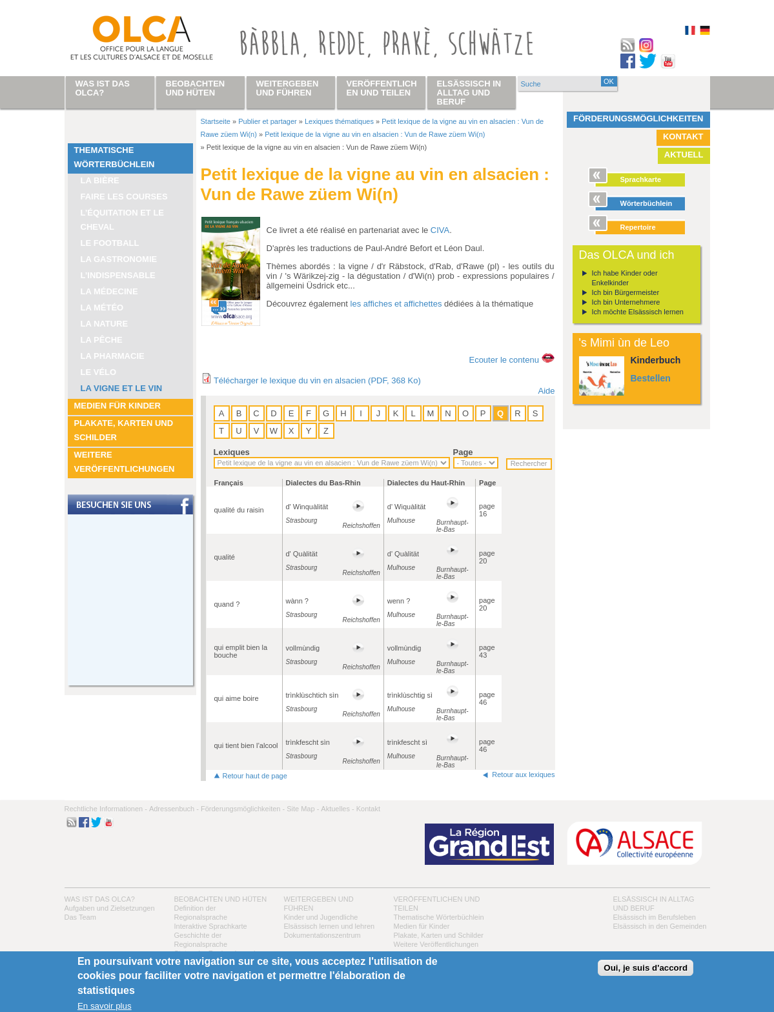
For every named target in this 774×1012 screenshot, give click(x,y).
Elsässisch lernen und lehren (329, 926)
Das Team (80, 917)
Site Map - (303, 809)
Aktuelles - (337, 809)
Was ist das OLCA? (100, 899)
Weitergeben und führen (287, 88)
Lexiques (232, 452)
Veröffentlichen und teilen (382, 88)
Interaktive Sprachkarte (210, 926)
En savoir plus (104, 1006)
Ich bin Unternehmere (626, 302)
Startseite (215, 121)
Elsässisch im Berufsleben (654, 917)
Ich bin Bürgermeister (626, 292)
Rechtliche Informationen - (106, 809)
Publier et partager (267, 121)
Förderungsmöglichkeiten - (243, 809)
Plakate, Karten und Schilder (124, 430)
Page (463, 452)
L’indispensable (118, 275)
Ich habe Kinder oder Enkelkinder (625, 278)
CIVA (440, 230)
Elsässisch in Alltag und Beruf (469, 92)
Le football (110, 243)
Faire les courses (124, 196)
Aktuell (684, 154)
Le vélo (99, 372)
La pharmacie (113, 356)
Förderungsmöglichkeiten (638, 118)
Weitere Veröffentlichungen (124, 462)
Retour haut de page (255, 776)
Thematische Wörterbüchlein (114, 157)
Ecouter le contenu (503, 360)
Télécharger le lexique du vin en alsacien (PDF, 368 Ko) (317, 380)
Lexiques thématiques (339, 121)
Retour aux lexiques (523, 774)
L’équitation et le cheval (123, 220)
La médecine (109, 291)
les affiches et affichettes (396, 304)
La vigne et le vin (122, 388)
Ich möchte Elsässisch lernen (638, 312)
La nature (104, 324)
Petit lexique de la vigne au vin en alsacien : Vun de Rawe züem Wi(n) (375, 134)
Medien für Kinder (117, 405)
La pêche (102, 340)
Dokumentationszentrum (322, 935)
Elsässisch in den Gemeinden (660, 926)
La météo (102, 307)
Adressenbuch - (174, 809)
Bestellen (651, 378)
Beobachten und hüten (220, 899)
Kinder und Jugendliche (321, 917)
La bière (100, 180)
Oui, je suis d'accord (645, 968)
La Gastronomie (119, 259)
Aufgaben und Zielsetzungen (110, 908)
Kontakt (683, 136)
